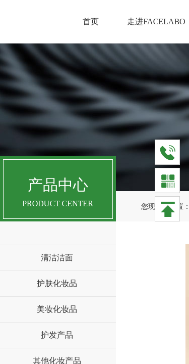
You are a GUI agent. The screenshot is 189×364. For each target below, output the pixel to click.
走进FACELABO (156, 21)
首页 (91, 21)
